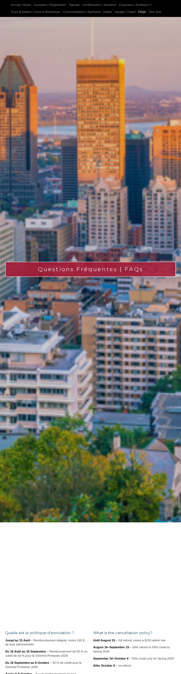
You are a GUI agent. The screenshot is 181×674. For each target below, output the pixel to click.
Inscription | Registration (50, 5)
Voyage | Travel (125, 12)
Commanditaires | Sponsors (81, 12)
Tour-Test (155, 12)
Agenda (74, 5)
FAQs (142, 12)
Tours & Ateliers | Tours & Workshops (35, 12)
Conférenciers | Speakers (99, 5)
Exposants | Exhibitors (134, 5)
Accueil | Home (21, 5)
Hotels (107, 12)
